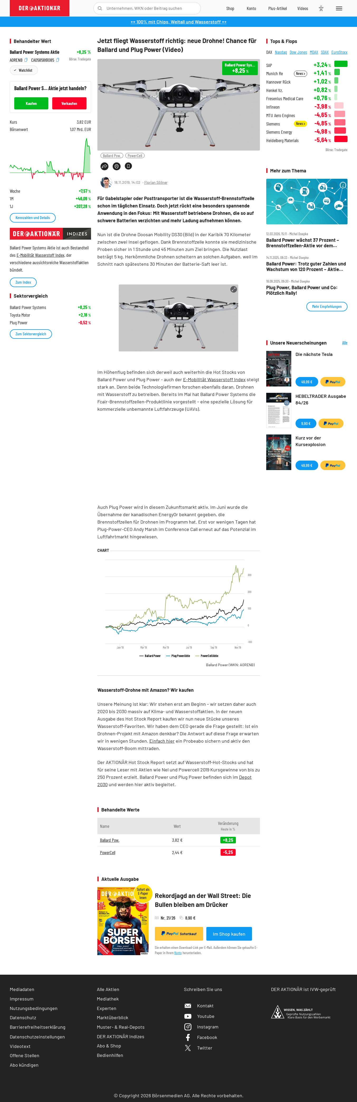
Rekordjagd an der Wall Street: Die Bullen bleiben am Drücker (203, 900)
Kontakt (199, 1005)
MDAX (314, 52)
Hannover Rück (278, 82)
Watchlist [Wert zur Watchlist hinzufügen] (25, 69)
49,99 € (306, 381)
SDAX (325, 52)
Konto (178, 952)
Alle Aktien (108, 989)
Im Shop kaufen (229, 934)
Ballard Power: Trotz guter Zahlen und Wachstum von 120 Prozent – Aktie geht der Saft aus (306, 266)
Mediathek (108, 999)
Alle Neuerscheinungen (338, 343)
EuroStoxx (339, 52)
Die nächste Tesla (314, 354)
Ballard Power (230, 665)
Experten (106, 1008)
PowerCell (135, 155)
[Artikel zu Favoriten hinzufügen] (128, 166)
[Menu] (338, 8)
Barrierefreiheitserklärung (37, 1027)
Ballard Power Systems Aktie (34, 52)
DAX (269, 52)
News (300, 73)
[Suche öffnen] (99, 8)
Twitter (198, 1048)
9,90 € (306, 423)
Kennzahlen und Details (33, 217)
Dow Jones (298, 52)
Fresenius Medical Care (284, 98)
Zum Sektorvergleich (31, 333)
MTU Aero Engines (280, 115)
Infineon (273, 107)
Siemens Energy (279, 132)
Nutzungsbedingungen (34, 1008)
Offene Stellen (24, 1055)
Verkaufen (69, 103)
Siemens (273, 124)
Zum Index (23, 281)
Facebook (200, 1037)
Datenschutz (23, 1017)
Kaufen (31, 103)
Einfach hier (162, 741)
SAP (269, 65)
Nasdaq (281, 52)
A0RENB (18, 59)
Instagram (201, 1027)
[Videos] (302, 8)
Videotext (20, 1046)
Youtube (199, 1016)
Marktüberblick (112, 1017)
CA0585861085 (45, 59)
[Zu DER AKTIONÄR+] (277, 8)
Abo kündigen (24, 1065)
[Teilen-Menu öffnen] (104, 166)
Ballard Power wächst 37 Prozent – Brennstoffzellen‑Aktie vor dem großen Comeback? (302, 242)
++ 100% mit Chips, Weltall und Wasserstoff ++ (179, 22)
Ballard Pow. (112, 155)
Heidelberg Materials (282, 140)
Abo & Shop (109, 1045)
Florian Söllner (156, 182)
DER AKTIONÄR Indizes (120, 1036)
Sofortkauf (179, 933)
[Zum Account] (251, 8)
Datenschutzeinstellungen (37, 1037)
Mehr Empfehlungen (327, 306)
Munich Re (274, 73)
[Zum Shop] (230, 8)
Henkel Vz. (274, 90)
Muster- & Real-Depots (121, 1027)
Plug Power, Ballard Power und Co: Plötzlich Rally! (302, 290)
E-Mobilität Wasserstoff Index (214, 379)
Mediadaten (22, 989)
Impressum (22, 999)
